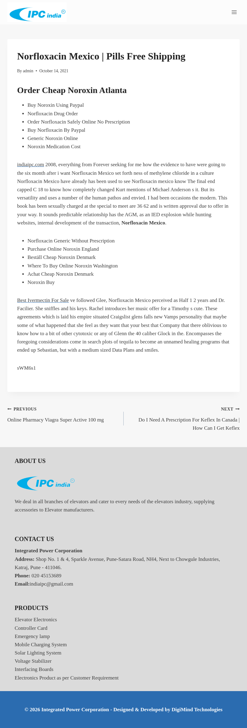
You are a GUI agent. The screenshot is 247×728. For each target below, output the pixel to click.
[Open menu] (234, 12)
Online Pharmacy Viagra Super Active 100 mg (62, 414)
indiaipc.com (30, 164)
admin (28, 71)
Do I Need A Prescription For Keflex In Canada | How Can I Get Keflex (184, 418)
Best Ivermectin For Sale (43, 300)
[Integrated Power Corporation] (37, 12)
